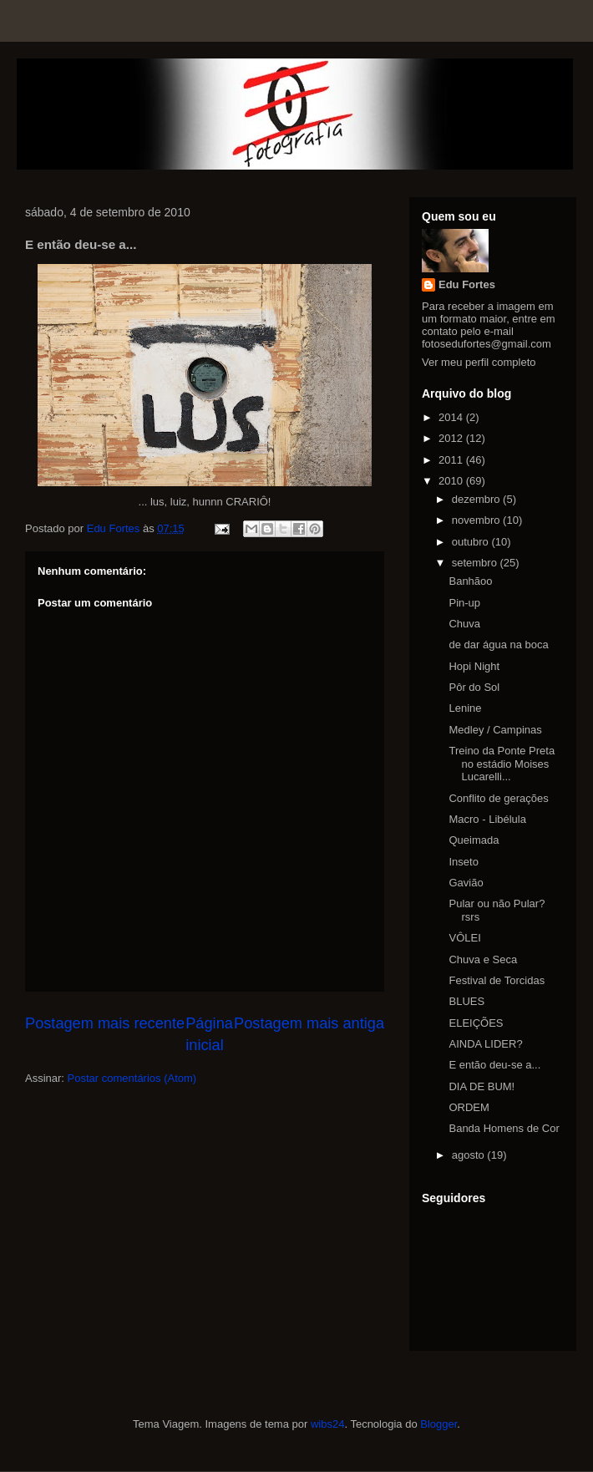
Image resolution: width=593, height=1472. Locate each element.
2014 (452, 417)
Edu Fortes (466, 284)
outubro (472, 542)
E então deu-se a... (494, 1064)
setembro (476, 562)
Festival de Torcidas (497, 980)
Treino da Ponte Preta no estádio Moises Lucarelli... (502, 763)
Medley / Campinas (495, 729)
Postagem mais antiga (309, 1023)
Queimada (474, 840)
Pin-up (464, 602)
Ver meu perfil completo (479, 362)
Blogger (438, 1424)
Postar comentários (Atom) (132, 1078)
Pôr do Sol (474, 687)
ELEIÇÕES (476, 1023)
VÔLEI (464, 937)
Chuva (464, 623)
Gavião (466, 882)
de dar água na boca (498, 644)
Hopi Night (474, 666)
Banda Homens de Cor (504, 1128)
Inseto (463, 861)
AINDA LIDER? (485, 1044)
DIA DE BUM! (481, 1086)
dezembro (477, 499)
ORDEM (469, 1107)
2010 (452, 481)
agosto (470, 1155)
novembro (477, 520)
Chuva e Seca (483, 959)
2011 (452, 460)
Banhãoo (470, 581)
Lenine (465, 708)
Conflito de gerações (498, 798)
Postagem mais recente (105, 1023)
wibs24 (327, 1424)
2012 (452, 438)
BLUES (466, 1001)
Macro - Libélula (487, 819)
